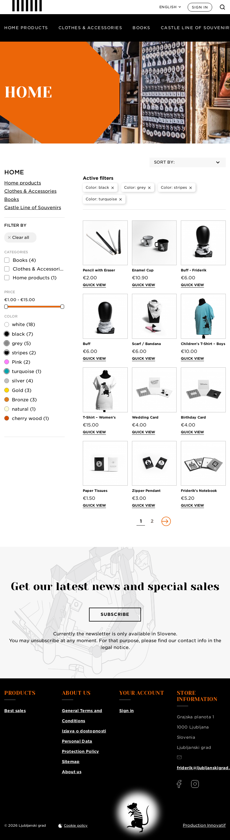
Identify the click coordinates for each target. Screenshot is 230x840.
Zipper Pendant (146, 490)
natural (24, 409)
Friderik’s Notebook (199, 490)
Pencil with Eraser (99, 270)
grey (21, 343)
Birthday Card (193, 417)
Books (141, 27)
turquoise (26, 371)
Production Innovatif (204, 825)
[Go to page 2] (152, 521)
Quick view (94, 285)
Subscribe (115, 614)
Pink (21, 362)
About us (71, 772)
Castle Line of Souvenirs (32, 207)
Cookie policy (76, 825)
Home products (26, 27)
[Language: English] (170, 7)
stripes (24, 352)
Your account (141, 693)
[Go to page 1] (140, 521)
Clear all (18, 237)
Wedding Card (145, 417)
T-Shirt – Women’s (99, 417)
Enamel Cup (143, 270)
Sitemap (71, 761)
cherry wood (30, 418)
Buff (86, 344)
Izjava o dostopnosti (84, 731)
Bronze (24, 399)
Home (14, 172)
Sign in (200, 7)
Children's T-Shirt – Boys (203, 344)
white (23, 324)
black (22, 334)
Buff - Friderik (193, 270)
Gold (21, 390)
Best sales (15, 710)
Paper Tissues (95, 490)
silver (22, 380)
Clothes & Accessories (90, 27)
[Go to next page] (165, 521)
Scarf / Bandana (146, 344)
